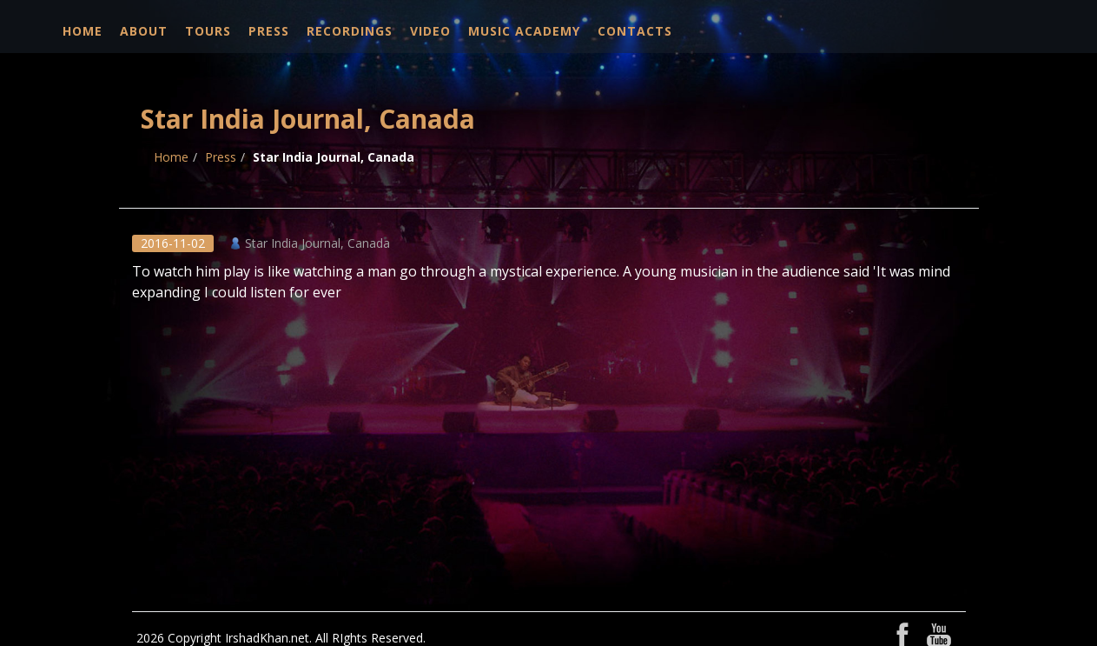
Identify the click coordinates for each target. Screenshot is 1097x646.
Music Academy (524, 31)
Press (268, 31)
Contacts (635, 31)
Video (430, 31)
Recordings (350, 31)
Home (82, 31)
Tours (208, 31)
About (144, 31)
